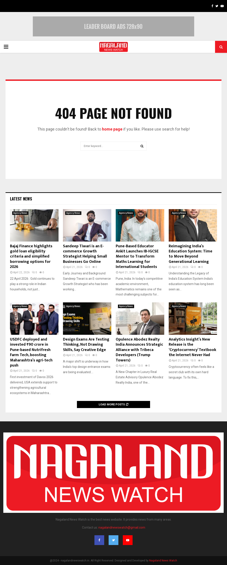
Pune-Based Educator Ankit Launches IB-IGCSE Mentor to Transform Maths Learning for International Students (137, 256)
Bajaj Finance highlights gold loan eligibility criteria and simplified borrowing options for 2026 (31, 256)
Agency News (20, 213)
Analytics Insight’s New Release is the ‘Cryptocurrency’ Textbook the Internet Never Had (192, 347)
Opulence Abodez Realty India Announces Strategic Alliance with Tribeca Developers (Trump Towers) (139, 350)
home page (112, 129)
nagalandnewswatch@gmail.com (121, 527)
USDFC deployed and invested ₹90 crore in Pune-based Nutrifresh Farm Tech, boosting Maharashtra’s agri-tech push (31, 352)
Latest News (21, 199)
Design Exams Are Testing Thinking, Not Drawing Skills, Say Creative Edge (86, 344)
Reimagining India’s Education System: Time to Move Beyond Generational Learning (190, 254)
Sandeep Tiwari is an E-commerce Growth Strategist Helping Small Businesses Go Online (85, 254)
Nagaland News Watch (163, 560)
